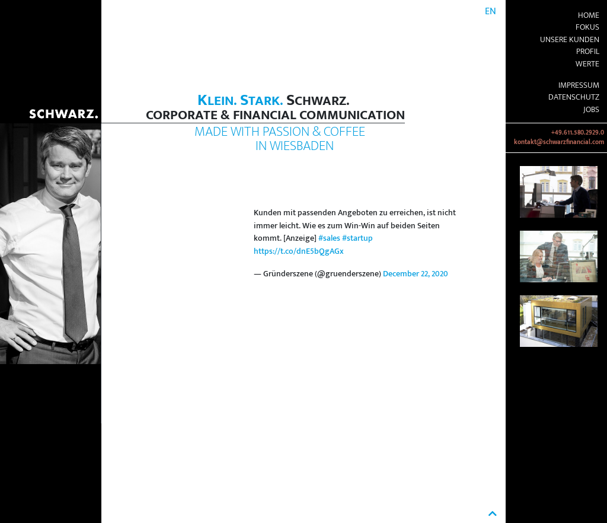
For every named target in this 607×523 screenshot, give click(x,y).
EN (490, 12)
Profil (587, 52)
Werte (587, 64)
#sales (329, 238)
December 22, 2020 (415, 274)
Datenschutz (573, 97)
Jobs (591, 110)
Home (588, 15)
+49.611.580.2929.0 (577, 132)
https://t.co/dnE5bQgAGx (299, 251)
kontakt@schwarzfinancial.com (559, 142)
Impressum (578, 85)
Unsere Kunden (569, 40)
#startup (357, 238)
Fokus (587, 27)
